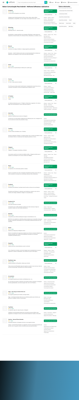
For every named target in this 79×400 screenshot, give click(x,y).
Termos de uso (43, 351)
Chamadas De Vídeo (47, 253)
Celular (45, 197)
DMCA (41, 348)
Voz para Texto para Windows (49, 39)
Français (17, 364)
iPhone (53, 17)
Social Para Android (47, 23)
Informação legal (43, 350)
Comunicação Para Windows (49, 87)
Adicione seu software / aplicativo (7, 359)
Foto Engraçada (51, 251)
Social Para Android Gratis (48, 20)
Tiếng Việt (12, 366)
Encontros (52, 70)
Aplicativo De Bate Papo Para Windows (50, 141)
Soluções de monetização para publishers (26, 349)
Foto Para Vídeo (46, 92)
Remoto (50, 239)
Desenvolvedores (72, 2)
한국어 (34, 364)
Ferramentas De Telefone (48, 286)
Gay (53, 75)
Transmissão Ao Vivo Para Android (50, 222)
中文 (15, 366)
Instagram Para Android (48, 107)
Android (49, 17)
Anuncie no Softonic (25, 355)
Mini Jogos (49, 297)
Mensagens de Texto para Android (50, 138)
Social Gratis (54, 109)
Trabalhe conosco (5, 354)
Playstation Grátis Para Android (49, 267)
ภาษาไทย (4, 366)
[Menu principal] (3, 2)
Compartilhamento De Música (49, 90)
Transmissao (49, 220)
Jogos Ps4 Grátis (52, 270)
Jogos (57, 2)
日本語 (31, 364)
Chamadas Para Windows (48, 143)
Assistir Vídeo (52, 92)
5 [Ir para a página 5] (18, 337)
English (10, 364)
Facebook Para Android (53, 196)
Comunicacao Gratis (47, 59)
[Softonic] (10, 2)
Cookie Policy (43, 355)
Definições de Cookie (44, 356)
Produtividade (46, 332)
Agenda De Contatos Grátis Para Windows (50, 180)
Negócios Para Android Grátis (49, 331)
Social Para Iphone (51, 193)
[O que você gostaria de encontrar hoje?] (45, 2)
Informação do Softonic (7, 348)
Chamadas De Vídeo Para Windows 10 (50, 177)
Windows (45, 17)
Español (13, 364)
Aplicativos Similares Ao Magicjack (50, 40)
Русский (50, 364)
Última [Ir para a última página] (54, 337)
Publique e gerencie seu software (26, 352)
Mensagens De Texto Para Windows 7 (50, 57)
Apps (51, 2)
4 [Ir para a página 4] (14, 337)
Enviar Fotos (46, 196)
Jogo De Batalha (46, 301)
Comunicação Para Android (48, 42)
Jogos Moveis (46, 270)
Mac (52, 34)
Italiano (28, 364)
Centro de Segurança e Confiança (7, 351)
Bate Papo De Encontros (48, 75)
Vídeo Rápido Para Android (48, 157)
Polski (42, 364)
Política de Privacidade (44, 353)
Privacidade (53, 160)
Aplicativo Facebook (47, 37)
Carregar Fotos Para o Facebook (49, 194)
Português (46, 364)
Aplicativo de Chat (47, 137)
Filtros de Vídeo (54, 23)
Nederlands (38, 364)
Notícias (63, 2)
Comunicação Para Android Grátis (49, 72)
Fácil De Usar (46, 256)
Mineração (54, 315)
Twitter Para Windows (47, 109)
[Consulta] (30, 2)
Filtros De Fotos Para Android (49, 254)
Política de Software (25, 354)
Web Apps (45, 104)
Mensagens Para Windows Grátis (49, 54)
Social (54, 121)
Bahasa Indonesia (22, 364)
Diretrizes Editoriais (6, 356)
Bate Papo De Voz (47, 160)
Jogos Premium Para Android (49, 283)
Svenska (54, 364)
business (45, 19)
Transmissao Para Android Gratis (49, 234)
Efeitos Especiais (50, 19)
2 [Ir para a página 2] (7, 337)
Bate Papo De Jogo (47, 298)
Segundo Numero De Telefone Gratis (50, 326)
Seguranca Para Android (48, 236)
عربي (3, 364)
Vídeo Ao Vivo (46, 239)
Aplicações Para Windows (48, 179)
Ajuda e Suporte (5, 353)
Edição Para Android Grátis (48, 89)
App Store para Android (48, 121)
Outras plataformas (50, 14)
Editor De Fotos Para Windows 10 (49, 22)
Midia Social (55, 107)
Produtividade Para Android (48, 328)
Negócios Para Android (48, 315)
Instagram (53, 208)
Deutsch (6, 364)
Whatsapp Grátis (46, 174)
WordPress (50, 104)
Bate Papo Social (47, 36)
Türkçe (7, 366)
